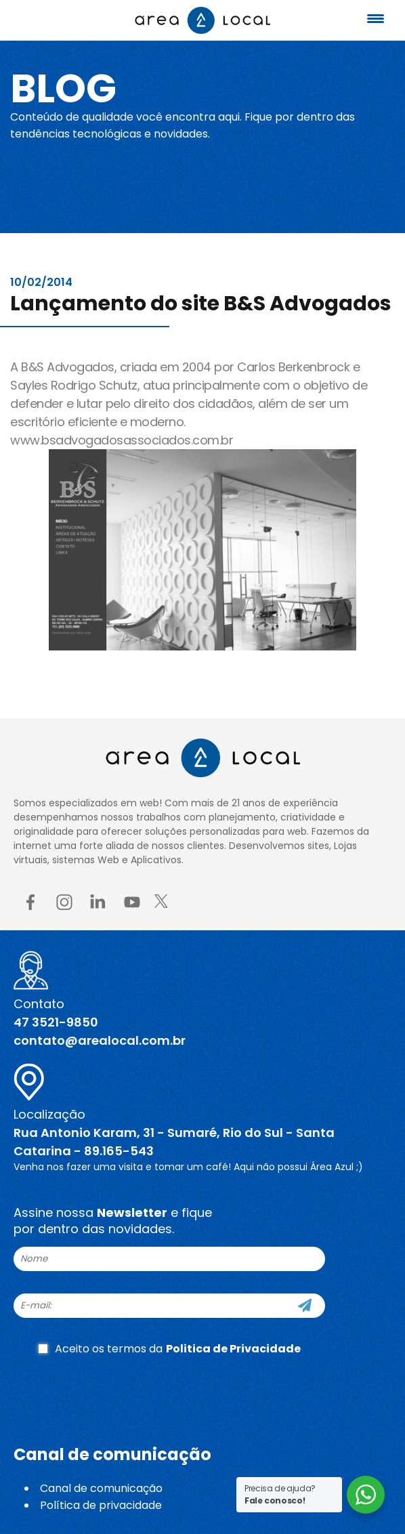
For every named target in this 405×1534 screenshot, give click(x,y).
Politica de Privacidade (233, 1348)
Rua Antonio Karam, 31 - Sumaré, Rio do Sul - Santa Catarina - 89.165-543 (174, 1141)
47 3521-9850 (56, 1022)
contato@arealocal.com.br (100, 1040)
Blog (63, 88)
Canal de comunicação (101, 1488)
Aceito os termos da (169, 1348)
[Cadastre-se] (304, 1305)
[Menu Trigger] (375, 18)
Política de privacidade (101, 1505)
